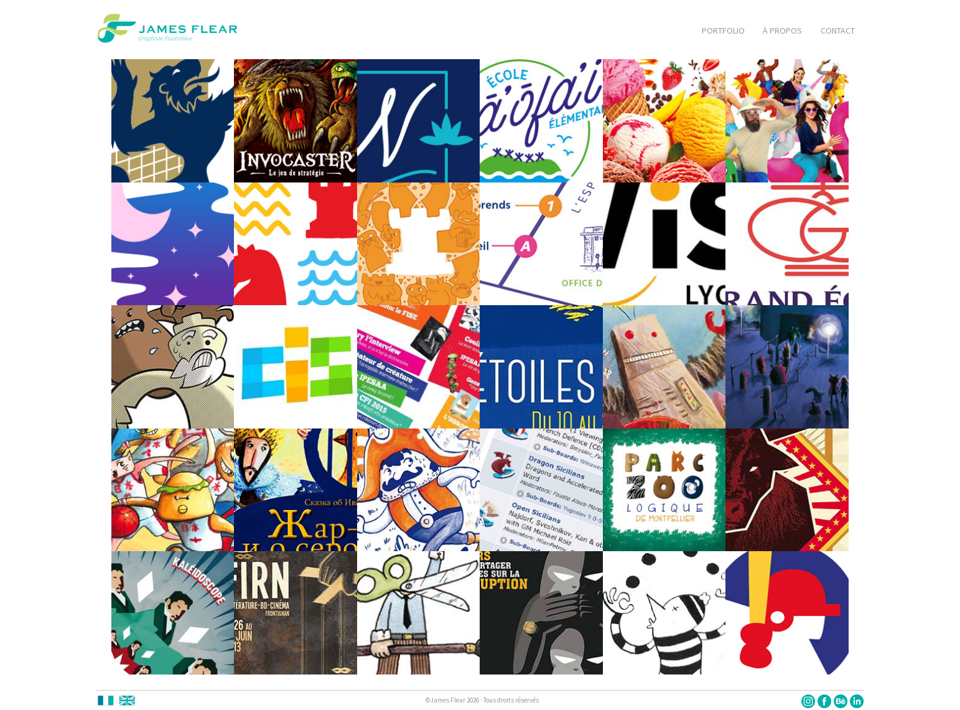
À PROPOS (782, 30)
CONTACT (838, 30)
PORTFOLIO (723, 30)
